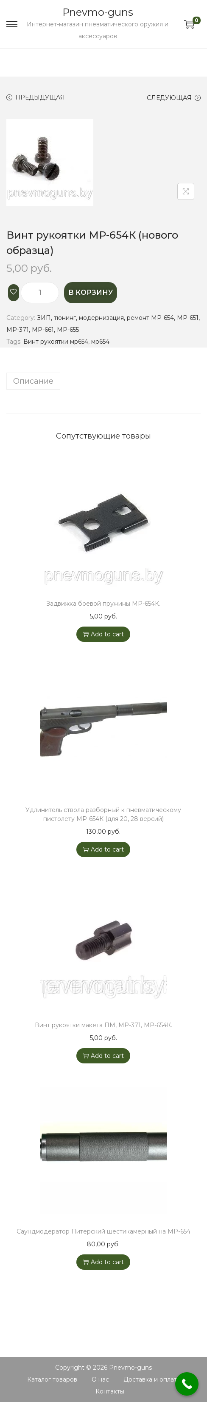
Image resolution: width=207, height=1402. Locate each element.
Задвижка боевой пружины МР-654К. (103, 603)
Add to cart (103, 634)
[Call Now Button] (187, 1384)
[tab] (103, 381)
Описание (33, 381)
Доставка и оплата (151, 1379)
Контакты (109, 1391)
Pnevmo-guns (97, 12)
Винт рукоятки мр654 (55, 341)
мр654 (100, 341)
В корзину (90, 292)
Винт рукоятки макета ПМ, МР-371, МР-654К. (103, 1025)
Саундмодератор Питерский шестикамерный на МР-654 (103, 1231)
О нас (100, 1379)
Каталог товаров (52, 1379)
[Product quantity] (40, 293)
